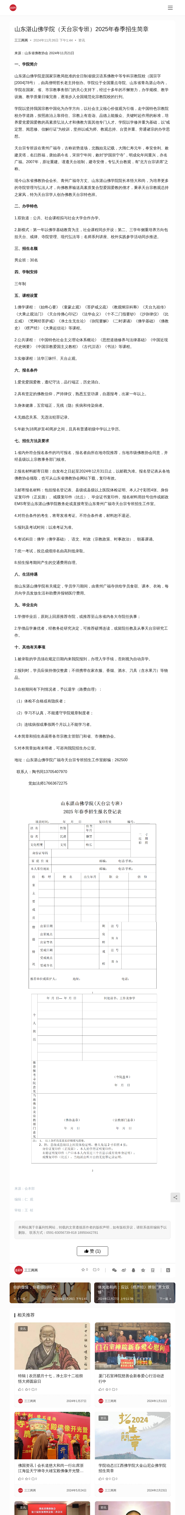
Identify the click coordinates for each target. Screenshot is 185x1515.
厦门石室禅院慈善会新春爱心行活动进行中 (131, 1378)
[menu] (170, 7)
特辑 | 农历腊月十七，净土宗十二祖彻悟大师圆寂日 (50, 1378)
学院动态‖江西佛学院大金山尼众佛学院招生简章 (132, 1468)
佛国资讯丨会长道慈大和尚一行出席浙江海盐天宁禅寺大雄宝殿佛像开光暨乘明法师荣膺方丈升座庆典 (51, 1468)
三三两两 (21, 40)
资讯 (81, 40)
